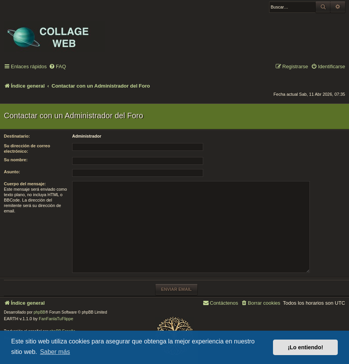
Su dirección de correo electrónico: (27, 148)
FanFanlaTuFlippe (56, 318)
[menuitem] (57, 66)
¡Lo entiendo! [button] (305, 347)
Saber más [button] (55, 351)
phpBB (39, 312)
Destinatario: (17, 136)
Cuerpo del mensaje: (25, 183)
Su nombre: (16, 159)
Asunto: (12, 171)
